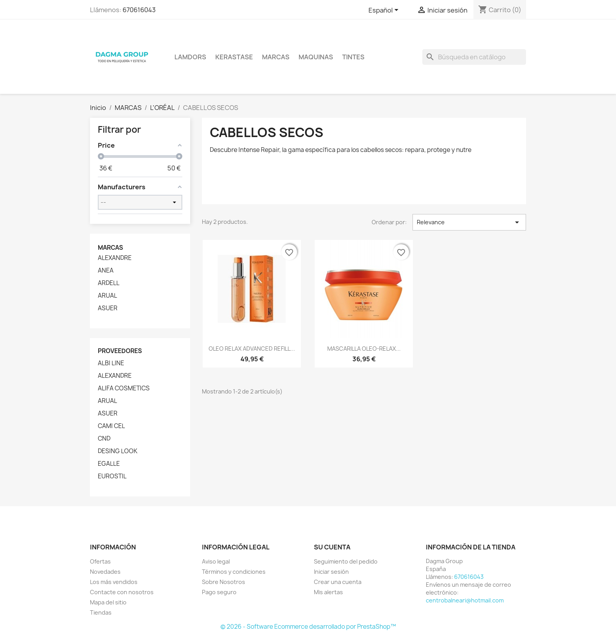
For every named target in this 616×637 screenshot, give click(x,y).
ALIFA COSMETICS (124, 388)
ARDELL (108, 283)
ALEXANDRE (115, 258)
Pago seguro (219, 592)
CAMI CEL (111, 426)
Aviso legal (216, 561)
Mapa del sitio (108, 602)
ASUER (107, 308)
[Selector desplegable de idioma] (384, 10)
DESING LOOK (118, 451)
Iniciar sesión (331, 571)
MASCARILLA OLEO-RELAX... (364, 348)
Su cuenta (332, 547)
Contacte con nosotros (122, 592)
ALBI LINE (111, 363)
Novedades (105, 571)
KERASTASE (234, 57)
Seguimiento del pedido (346, 561)
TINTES (353, 57)
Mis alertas (328, 592)
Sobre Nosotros (223, 582)
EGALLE (109, 464)
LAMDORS (190, 57)
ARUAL (107, 296)
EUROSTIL (112, 476)
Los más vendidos (114, 582)
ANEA (106, 271)
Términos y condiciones (234, 571)
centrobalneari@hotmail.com (465, 600)
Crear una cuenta (337, 582)
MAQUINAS (316, 57)
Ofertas (100, 561)
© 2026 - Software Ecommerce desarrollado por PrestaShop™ (308, 626)
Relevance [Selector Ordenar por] (469, 222)
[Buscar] (474, 57)
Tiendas (101, 612)
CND (104, 439)
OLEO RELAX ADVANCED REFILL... (252, 348)
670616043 (139, 9)
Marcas (276, 57)
